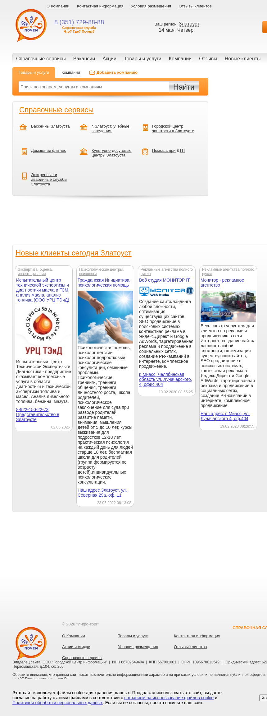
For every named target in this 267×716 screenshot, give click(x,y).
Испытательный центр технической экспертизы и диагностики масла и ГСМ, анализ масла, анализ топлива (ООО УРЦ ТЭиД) (43, 290)
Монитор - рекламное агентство (222, 283)
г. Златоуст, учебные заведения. (110, 128)
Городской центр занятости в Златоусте (173, 128)
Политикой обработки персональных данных (57, 702)
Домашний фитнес (48, 150)
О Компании (58, 6)
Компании (180, 58)
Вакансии (84, 58)
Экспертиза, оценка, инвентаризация (35, 271)
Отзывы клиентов (195, 6)
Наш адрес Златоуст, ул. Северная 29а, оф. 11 (102, 493)
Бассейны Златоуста (50, 126)
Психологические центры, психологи (101, 271)
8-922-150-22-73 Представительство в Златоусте (37, 414)
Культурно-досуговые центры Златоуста (112, 152)
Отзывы (208, 58)
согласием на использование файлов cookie (169, 697)
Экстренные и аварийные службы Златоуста (49, 179)
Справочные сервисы (41, 58)
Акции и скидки (76, 646)
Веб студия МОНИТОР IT (164, 280)
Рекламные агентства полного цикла (167, 271)
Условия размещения (151, 6)
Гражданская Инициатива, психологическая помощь (104, 283)
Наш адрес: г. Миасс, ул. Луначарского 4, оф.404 (225, 416)
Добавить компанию (117, 72)
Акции (109, 58)
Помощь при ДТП (168, 150)
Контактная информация (100, 6)
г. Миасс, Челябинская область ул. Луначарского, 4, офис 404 (165, 379)
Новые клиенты (243, 58)
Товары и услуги (142, 58)
